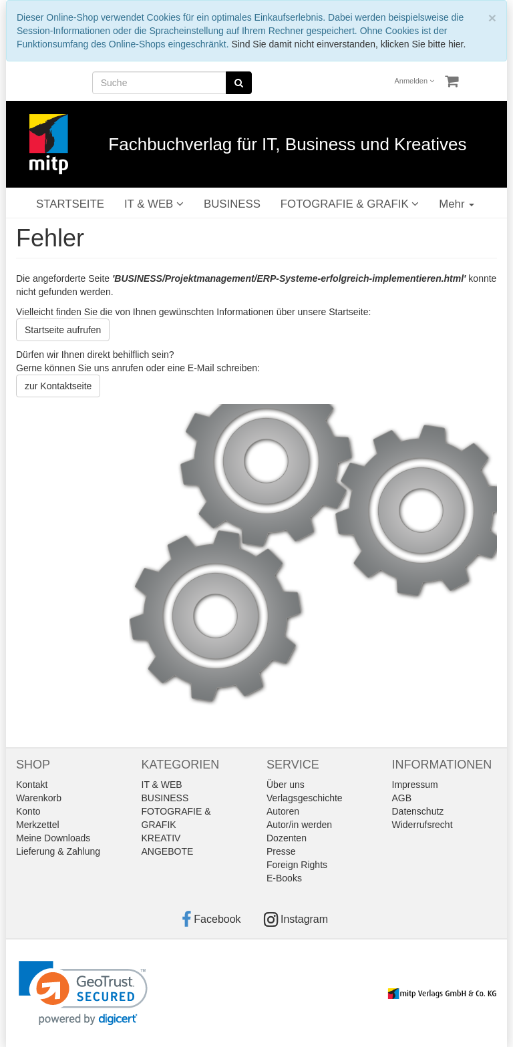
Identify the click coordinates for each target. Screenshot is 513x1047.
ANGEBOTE (168, 851)
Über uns (286, 784)
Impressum (415, 784)
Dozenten (287, 838)
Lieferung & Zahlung (58, 851)
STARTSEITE (70, 204)
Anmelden (415, 81)
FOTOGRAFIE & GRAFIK (350, 204)
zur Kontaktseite (58, 386)
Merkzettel (37, 824)
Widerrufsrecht (422, 824)
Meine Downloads (53, 838)
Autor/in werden (299, 824)
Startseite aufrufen (63, 330)
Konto (28, 811)
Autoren (283, 811)
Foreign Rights (297, 864)
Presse (281, 851)
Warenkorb (38, 798)
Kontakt (31, 784)
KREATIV (161, 838)
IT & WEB (154, 204)
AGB (402, 798)
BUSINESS (232, 204)
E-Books (284, 878)
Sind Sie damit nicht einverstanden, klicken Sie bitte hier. (348, 44)
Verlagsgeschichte (305, 798)
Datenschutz (418, 811)
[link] (83, 993)
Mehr (456, 204)
